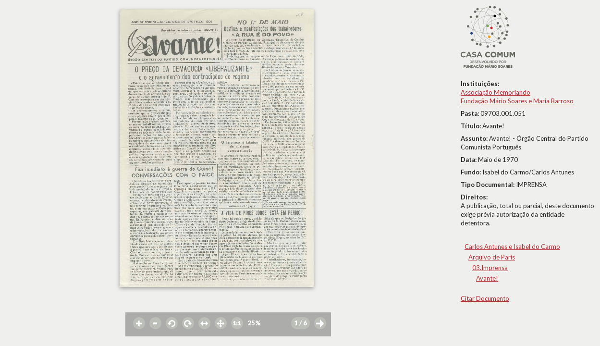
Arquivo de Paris (491, 257)
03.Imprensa (490, 268)
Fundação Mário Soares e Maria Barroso (517, 101)
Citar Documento (485, 298)
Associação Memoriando (495, 92)
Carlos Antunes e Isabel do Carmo (512, 246)
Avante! (487, 278)
